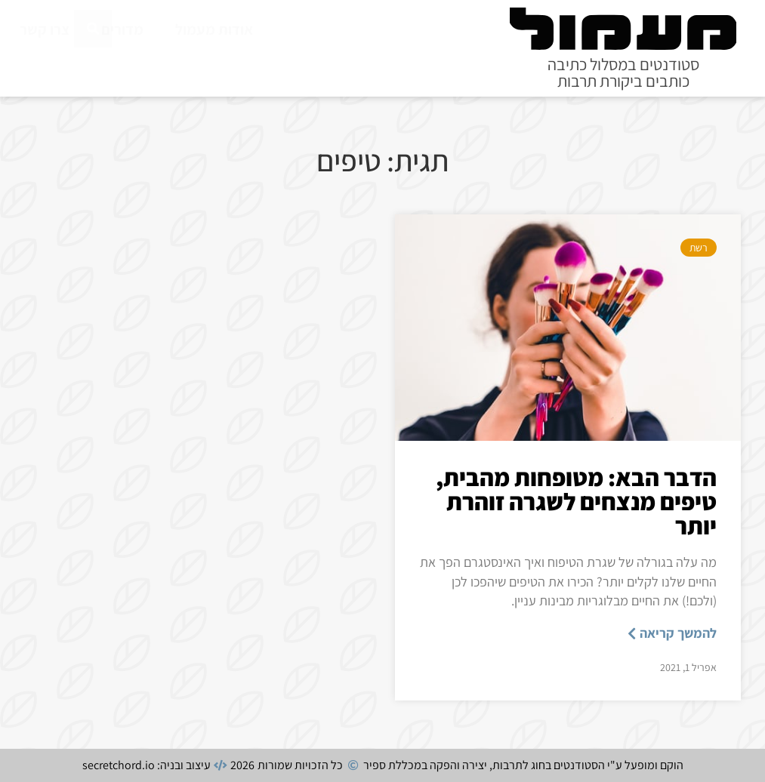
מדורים (122, 29)
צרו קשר (44, 29)
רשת (698, 247)
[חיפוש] (93, 63)
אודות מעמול (214, 29)
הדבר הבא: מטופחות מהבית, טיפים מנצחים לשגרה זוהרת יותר (576, 501)
